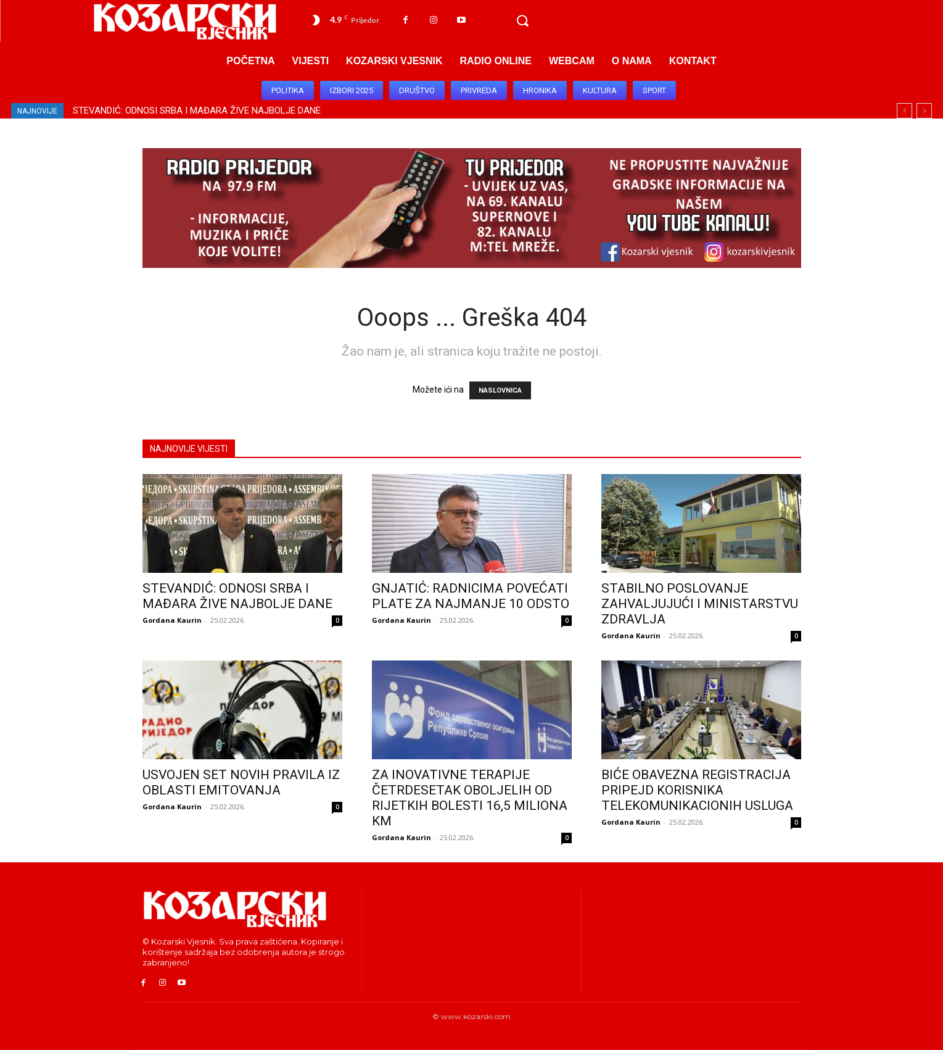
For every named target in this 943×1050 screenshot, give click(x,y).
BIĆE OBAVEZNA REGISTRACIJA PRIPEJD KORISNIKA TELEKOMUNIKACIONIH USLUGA (697, 790)
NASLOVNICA (500, 390)
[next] (924, 111)
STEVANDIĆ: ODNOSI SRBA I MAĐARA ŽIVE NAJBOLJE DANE (197, 110)
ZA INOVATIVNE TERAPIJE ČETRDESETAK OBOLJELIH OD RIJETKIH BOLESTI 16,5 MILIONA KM (469, 797)
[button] (522, 21)
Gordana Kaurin (172, 620)
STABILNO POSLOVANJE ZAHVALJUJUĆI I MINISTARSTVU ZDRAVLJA (699, 604)
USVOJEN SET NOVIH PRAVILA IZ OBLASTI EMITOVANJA (241, 782)
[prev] (904, 111)
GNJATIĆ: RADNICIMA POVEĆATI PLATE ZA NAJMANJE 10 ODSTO (470, 596)
